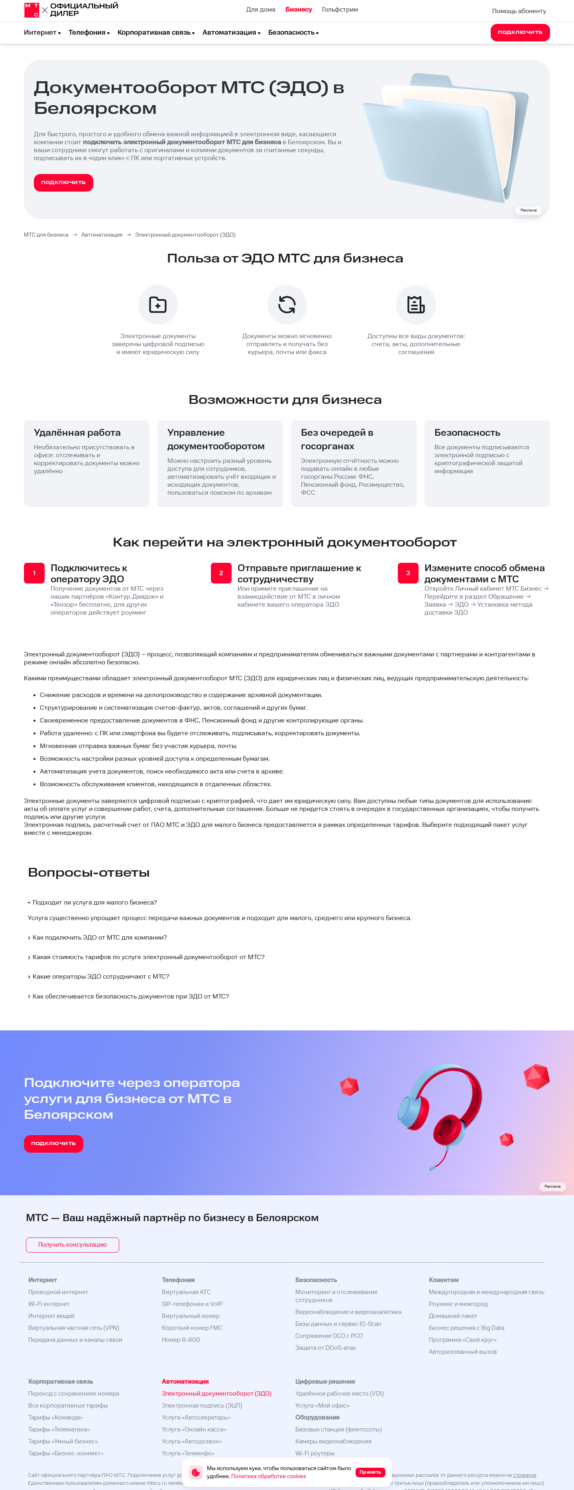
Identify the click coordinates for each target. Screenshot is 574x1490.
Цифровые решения (325, 1381)
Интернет (40, 33)
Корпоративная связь (154, 33)
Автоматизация (229, 33)
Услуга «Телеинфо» (188, 1453)
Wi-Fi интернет (49, 1304)
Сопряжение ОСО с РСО (329, 1336)
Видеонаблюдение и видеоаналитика (348, 1312)
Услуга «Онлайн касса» (194, 1429)
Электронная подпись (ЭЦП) (202, 1405)
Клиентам (443, 1280)
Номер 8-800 (181, 1340)
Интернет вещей (51, 1316)
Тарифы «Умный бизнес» (63, 1441)
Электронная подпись (57, 825)
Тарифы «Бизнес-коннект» (66, 1453)
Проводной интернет (58, 1292)
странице (524, 1475)
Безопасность (291, 33)
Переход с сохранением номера (73, 1393)
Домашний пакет (453, 1316)
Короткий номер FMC (192, 1328)
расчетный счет (117, 825)
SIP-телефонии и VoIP (192, 1304)
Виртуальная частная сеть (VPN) (73, 1328)
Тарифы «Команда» (55, 1417)
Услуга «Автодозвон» (192, 1441)
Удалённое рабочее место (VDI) (339, 1393)
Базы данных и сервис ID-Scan (338, 1324)
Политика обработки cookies (268, 1476)
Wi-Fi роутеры (315, 1453)
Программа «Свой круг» (463, 1340)
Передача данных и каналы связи (75, 1340)
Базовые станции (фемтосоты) (338, 1429)
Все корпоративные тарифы (68, 1405)
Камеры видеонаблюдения (333, 1441)
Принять (370, 1472)
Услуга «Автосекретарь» (196, 1417)
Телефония (87, 33)
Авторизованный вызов (463, 1352)
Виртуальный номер (191, 1316)
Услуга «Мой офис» (322, 1405)
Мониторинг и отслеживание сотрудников (336, 1296)
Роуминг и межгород (458, 1304)
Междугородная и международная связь (487, 1292)
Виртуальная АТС (186, 1292)
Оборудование (317, 1417)
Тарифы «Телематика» (59, 1429)
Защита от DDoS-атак (325, 1348)
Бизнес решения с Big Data (466, 1328)
